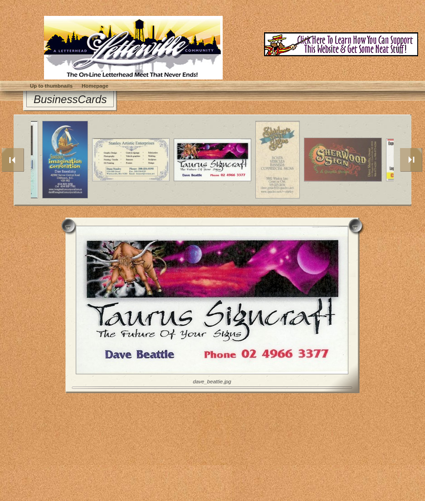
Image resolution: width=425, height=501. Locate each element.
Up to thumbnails (51, 86)
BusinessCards (70, 99)
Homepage (95, 86)
